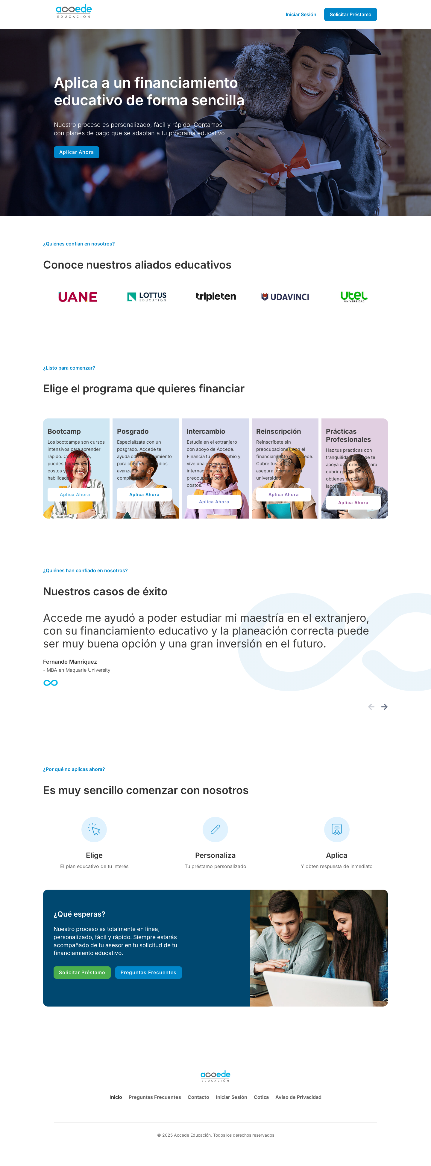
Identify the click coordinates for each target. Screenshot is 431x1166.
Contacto (198, 1097)
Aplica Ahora (75, 494)
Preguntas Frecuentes (149, 972)
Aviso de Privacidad (298, 1097)
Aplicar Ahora (76, 152)
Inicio (116, 1097)
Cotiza (261, 1097)
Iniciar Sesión (231, 1097)
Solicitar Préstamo (82, 972)
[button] (371, 706)
